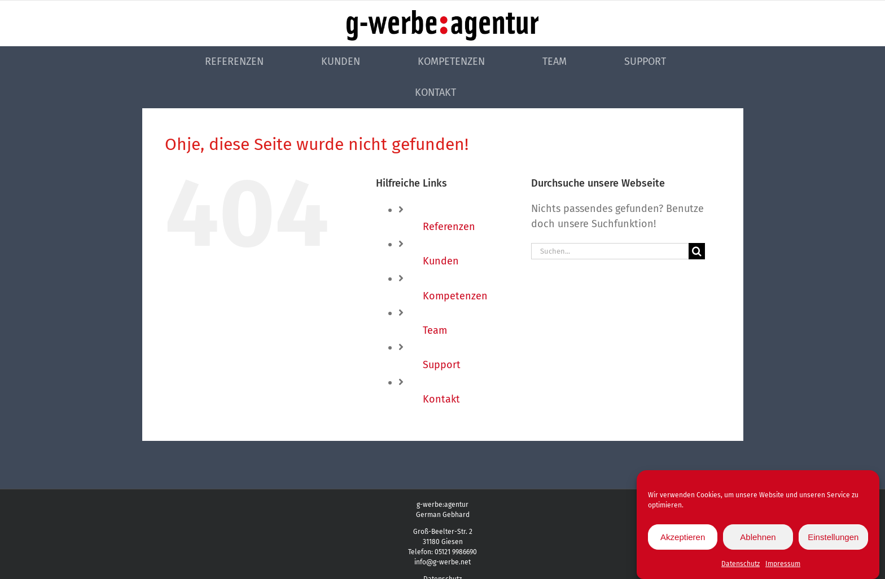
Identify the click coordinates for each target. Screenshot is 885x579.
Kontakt (441, 399)
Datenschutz (740, 565)
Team (435, 330)
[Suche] (697, 251)
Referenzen (449, 226)
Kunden (441, 261)
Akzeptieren (682, 538)
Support (442, 365)
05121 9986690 (456, 552)
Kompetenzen (455, 296)
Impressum (782, 565)
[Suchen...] (610, 251)
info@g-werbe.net (442, 562)
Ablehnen (758, 538)
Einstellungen (833, 538)
